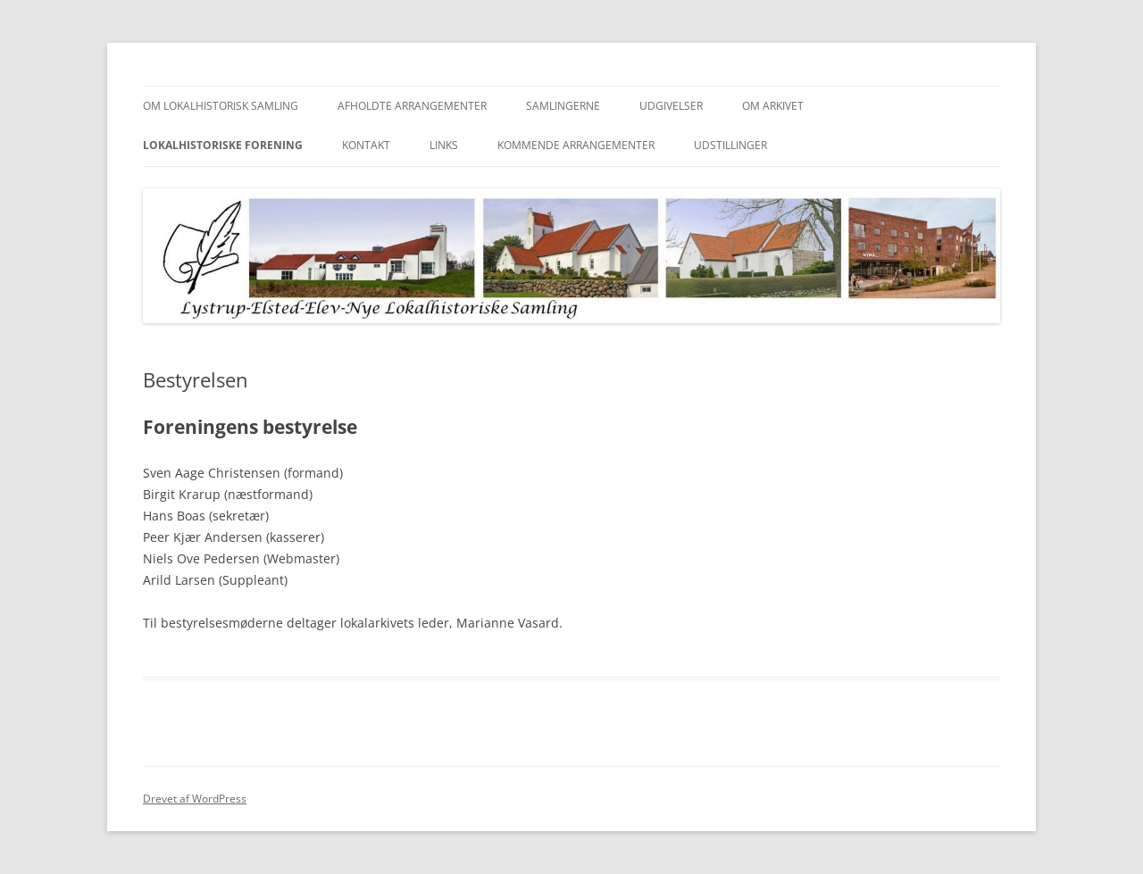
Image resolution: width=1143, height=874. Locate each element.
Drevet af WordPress (194, 798)
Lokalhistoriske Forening (223, 145)
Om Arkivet (773, 105)
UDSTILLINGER (730, 145)
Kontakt (366, 145)
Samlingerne (563, 105)
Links (444, 145)
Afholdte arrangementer (412, 105)
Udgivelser (671, 105)
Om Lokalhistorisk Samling (220, 105)
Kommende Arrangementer (576, 145)
